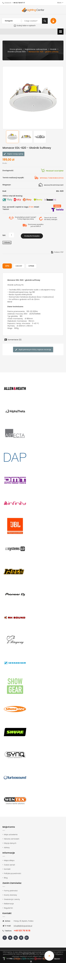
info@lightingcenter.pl (23, 925)
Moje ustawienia (10, 833)
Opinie (31, 265)
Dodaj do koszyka (31, 235)
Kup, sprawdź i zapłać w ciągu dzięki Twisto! (21, 208)
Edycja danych (10, 842)
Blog (6, 877)
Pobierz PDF (57, 251)
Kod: (4, 191)
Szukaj (45, 21)
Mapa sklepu (9, 859)
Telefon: (7, 930)
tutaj (54, 959)
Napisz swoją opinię (13, 154)
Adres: (6, 920)
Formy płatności (11, 890)
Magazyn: (7, 184)
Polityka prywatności (12, 872)
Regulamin (8, 907)
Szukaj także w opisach (25, 25)
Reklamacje (9, 903)
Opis (7, 265)
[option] (12, 136)
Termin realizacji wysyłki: (13, 177)
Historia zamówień (11, 838)
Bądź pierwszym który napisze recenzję (33, 348)
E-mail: (7, 925)
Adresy (7, 846)
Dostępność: (8, 170)
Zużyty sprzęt (9, 864)
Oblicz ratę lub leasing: (13, 196)
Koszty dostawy (10, 894)
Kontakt (7, 868)
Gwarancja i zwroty (12, 898)
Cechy (19, 265)
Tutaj (19, 219)
